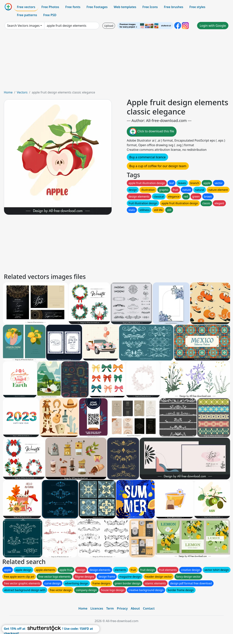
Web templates (125, 7)
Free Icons (150, 7)
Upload (108, 26)
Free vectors (26, 7)
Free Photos (50, 7)
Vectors (22, 92)
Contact (149, 608)
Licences (96, 608)
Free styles (197, 7)
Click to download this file (151, 131)
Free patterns (27, 15)
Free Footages (97, 7)
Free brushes (173, 7)
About (135, 608)
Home (8, 92)
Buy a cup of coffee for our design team (157, 166)
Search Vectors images (23, 25)
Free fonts (72, 7)
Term (110, 608)
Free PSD (49, 15)
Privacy (122, 608)
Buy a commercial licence (147, 157)
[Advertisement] (116, 61)
